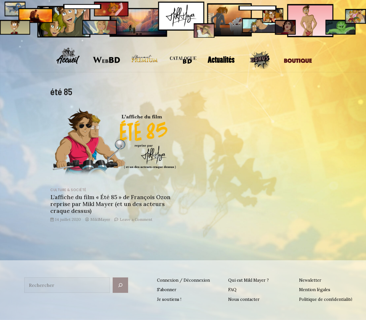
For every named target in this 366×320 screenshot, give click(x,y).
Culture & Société (68, 189)
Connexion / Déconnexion (183, 280)
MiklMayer (100, 219)
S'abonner (166, 289)
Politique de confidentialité (326, 299)
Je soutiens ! (169, 299)
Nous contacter (244, 299)
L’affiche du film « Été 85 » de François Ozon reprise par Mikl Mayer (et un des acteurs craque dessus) (110, 203)
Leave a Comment (136, 219)
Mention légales (314, 289)
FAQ (232, 289)
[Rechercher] (120, 285)
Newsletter (310, 280)
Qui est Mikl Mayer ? (248, 280)
